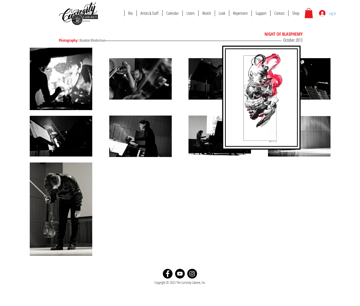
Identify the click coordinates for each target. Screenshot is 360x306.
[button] (308, 13)
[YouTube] (180, 274)
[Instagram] (192, 274)
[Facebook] (167, 274)
